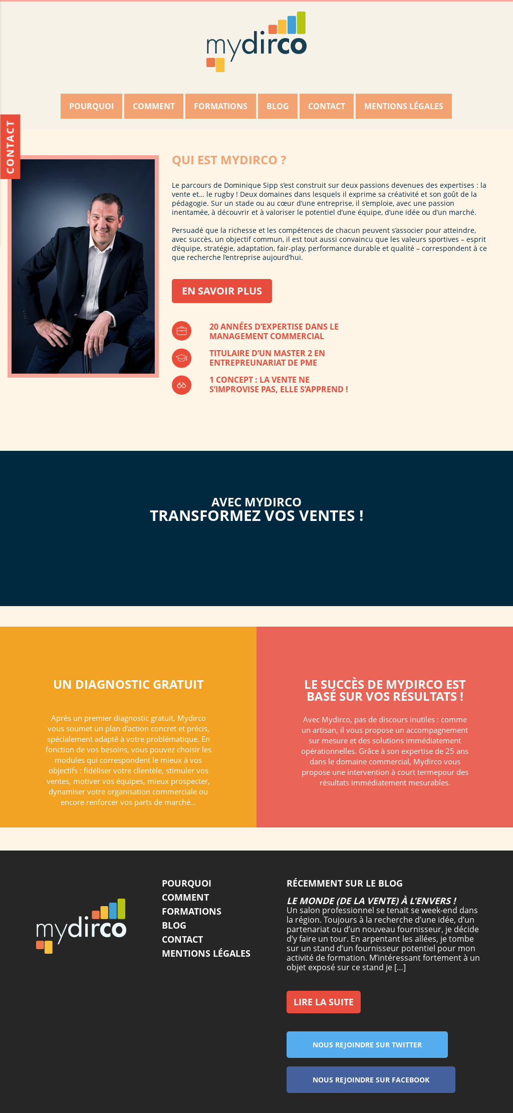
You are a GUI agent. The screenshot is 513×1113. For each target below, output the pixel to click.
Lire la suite (324, 1002)
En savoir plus (222, 291)
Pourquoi (91, 106)
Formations (220, 106)
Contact (326, 106)
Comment (154, 106)
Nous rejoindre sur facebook (379, 1079)
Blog (278, 106)
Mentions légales (403, 106)
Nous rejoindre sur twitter (374, 1044)
